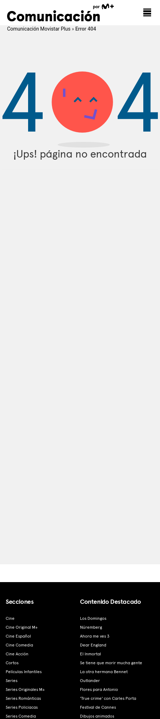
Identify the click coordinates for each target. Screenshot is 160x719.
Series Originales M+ (25, 689)
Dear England (93, 645)
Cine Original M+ (22, 627)
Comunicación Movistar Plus (38, 29)
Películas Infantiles (24, 671)
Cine (10, 618)
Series (11, 680)
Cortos (12, 662)
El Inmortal (90, 653)
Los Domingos (93, 618)
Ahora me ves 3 (95, 636)
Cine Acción (17, 653)
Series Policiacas (22, 707)
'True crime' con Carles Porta (108, 698)
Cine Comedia (19, 645)
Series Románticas (23, 698)
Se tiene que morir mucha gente (111, 662)
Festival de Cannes (98, 707)
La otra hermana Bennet (104, 671)
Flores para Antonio (99, 689)
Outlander (90, 680)
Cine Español (18, 636)
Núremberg (91, 627)
